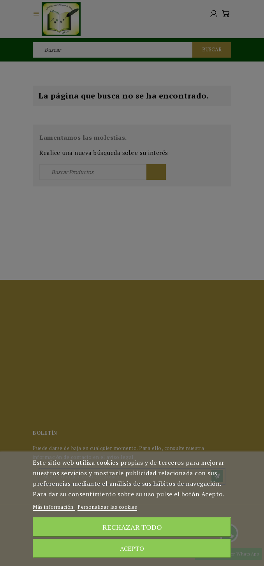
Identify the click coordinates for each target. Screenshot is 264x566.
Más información (54, 506)
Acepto (132, 548)
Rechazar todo (132, 527)
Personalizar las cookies (107, 506)
